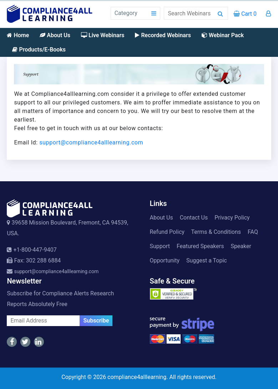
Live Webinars (102, 35)
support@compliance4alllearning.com (91, 142)
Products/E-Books (39, 49)
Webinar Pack (223, 35)
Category (126, 13)
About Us (55, 35)
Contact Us (194, 217)
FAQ (253, 231)
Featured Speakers (200, 246)
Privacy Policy (232, 217)
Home (18, 35)
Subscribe (96, 320)
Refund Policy (167, 231)
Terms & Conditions (216, 231)
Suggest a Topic (206, 260)
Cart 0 (245, 13)
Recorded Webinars (163, 35)
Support (160, 246)
